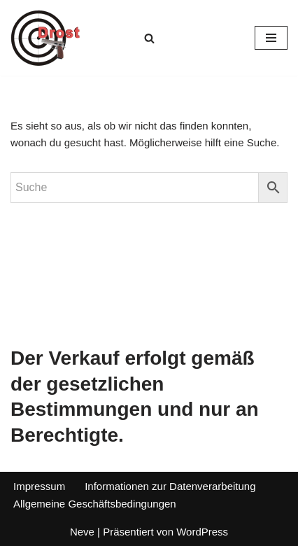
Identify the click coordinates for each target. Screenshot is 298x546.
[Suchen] (149, 38)
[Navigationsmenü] (271, 38)
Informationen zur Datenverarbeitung (170, 486)
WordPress (202, 532)
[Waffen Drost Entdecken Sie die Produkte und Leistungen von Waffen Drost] (45, 38)
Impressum (39, 486)
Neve (82, 532)
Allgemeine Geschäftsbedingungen (94, 504)
